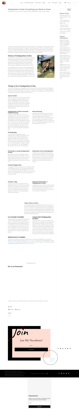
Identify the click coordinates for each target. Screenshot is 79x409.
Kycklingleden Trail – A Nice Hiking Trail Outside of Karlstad (65, 44)
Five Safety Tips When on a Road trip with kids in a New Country (65, 17)
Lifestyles (36, 11)
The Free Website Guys (42, 373)
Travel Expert (55, 2)
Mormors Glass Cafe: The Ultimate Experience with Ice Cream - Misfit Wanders (65, 49)
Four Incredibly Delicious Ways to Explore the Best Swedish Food (65, 22)
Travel (49, 2)
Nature (40, 11)
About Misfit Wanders (29, 2)
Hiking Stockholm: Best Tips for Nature (64, 76)
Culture (29, 11)
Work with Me (38, 2)
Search (69, 9)
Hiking (33, 11)
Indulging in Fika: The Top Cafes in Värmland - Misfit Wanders (65, 66)
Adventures (25, 11)
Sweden (43, 2)
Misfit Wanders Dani (13, 11)
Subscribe (39, 406)
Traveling (47, 11)
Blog (60, 2)
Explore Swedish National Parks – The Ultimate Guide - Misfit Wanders (65, 74)
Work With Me (53, 360)
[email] (39, 402)
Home (22, 2)
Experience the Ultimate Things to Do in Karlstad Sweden (64, 42)
